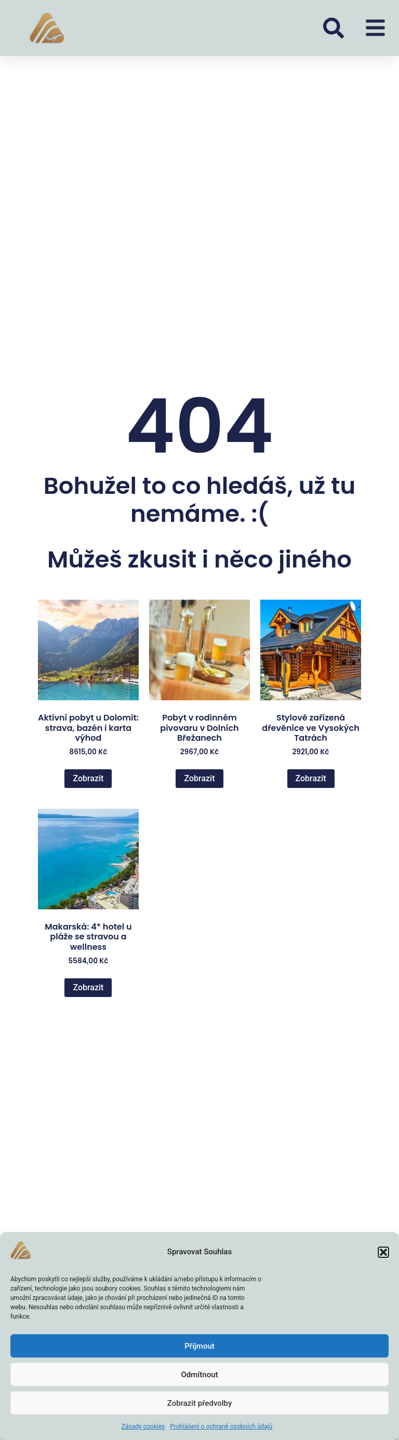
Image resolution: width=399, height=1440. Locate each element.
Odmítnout (199, 1374)
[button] (383, 1252)
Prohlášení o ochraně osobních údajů (221, 1426)
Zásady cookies (143, 1426)
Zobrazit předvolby (199, 1403)
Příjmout (199, 1346)
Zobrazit (88, 778)
